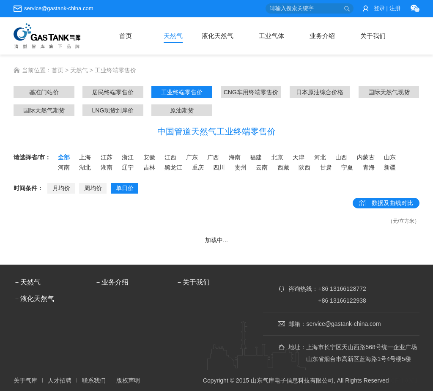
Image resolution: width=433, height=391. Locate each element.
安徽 (149, 157)
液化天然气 (217, 35)
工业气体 (271, 35)
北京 (277, 157)
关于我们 (373, 35)
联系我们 (94, 380)
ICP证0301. (404, 380)
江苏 (106, 157)
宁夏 (347, 167)
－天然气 (27, 282)
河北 (320, 157)
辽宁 (128, 167)
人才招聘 (59, 380)
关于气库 (25, 380)
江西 (170, 157)
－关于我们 (193, 282)
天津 (298, 157)
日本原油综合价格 (319, 92)
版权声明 (128, 380)
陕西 (304, 167)
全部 (64, 157)
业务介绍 (322, 35)
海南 (235, 157)
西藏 (283, 167)
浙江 (128, 157)
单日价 (125, 188)
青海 (369, 167)
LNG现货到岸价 (113, 110)
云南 (262, 167)
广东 (192, 157)
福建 (256, 157)
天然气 (173, 35)
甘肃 (326, 167)
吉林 (149, 167)
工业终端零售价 (182, 92)
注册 (394, 8)
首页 (125, 35)
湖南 (106, 167)
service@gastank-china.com (58, 8)
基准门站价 (44, 92)
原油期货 (182, 110)
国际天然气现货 (389, 92)
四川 (219, 167)
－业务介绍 (112, 282)
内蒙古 (366, 157)
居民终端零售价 (113, 92)
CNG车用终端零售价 (251, 92)
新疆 (390, 167)
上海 (85, 157)
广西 (213, 157)
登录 (379, 8)
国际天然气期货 (44, 110)
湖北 (85, 167)
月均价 (61, 188)
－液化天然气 (34, 298)
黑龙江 (173, 167)
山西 (341, 157)
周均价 (93, 188)
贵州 (241, 167)
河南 (64, 167)
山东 (390, 157)
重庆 (198, 167)
